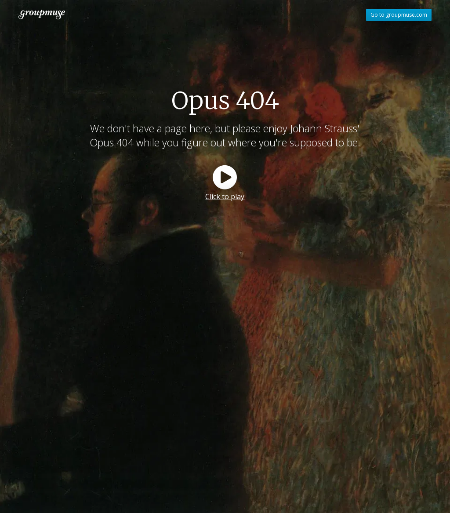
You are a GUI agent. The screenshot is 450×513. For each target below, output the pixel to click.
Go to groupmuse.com (398, 14)
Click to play (224, 196)
